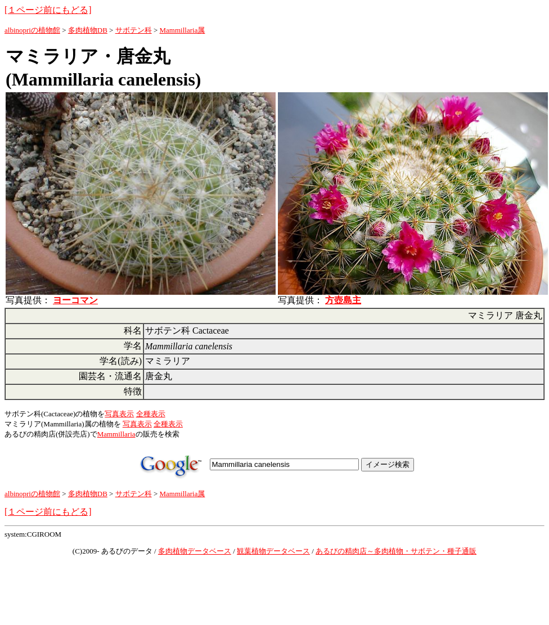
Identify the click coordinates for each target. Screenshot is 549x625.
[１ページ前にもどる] (48, 10)
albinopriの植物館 (32, 30)
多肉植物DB (87, 30)
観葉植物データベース (273, 551)
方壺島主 (343, 300)
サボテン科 (133, 30)
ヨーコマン (75, 300)
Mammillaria (116, 434)
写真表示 (119, 414)
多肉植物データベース (194, 551)
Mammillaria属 (182, 30)
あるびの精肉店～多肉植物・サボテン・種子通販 (396, 551)
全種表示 (150, 414)
